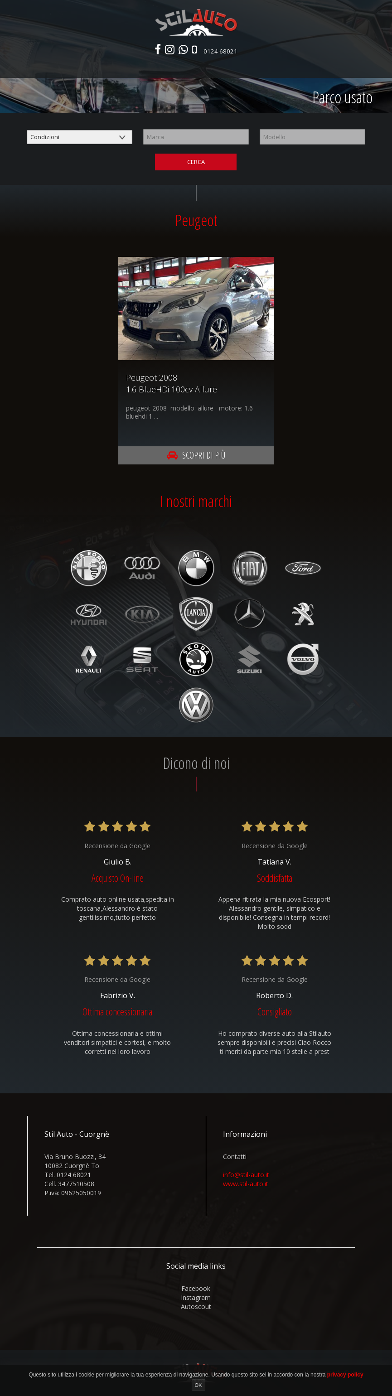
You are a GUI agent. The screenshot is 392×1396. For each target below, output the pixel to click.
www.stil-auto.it (245, 1184)
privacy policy (345, 1375)
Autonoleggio (241, 66)
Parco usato (124, 66)
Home (43, 66)
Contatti (344, 66)
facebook (195, 1289)
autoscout (196, 1307)
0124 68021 (221, 51)
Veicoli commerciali (181, 66)
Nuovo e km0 (78, 66)
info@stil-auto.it (246, 1175)
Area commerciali (297, 66)
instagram (196, 1298)
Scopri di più (196, 456)
